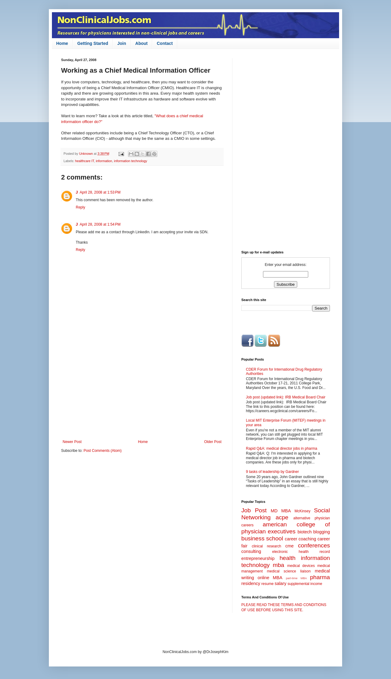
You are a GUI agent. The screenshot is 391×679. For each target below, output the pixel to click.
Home (62, 43)
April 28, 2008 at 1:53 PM (100, 192)
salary (280, 583)
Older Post (212, 442)
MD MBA (281, 510)
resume (267, 584)
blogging (321, 531)
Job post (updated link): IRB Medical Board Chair (285, 397)
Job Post (254, 510)
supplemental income (304, 584)
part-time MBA (296, 578)
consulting (251, 551)
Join (121, 43)
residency (250, 583)
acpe (282, 517)
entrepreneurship (258, 558)
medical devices (301, 566)
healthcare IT (84, 161)
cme (289, 545)
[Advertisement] (142, 389)
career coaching (300, 538)
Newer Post (72, 442)
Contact (165, 43)
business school (262, 538)
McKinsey (302, 511)
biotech (305, 531)
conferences (314, 545)
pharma (320, 577)
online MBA (270, 577)
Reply (80, 207)
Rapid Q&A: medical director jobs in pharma (281, 448)
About (141, 43)
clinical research (266, 546)
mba (278, 565)
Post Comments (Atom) (102, 450)
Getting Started (92, 43)
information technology (130, 161)
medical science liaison (289, 571)
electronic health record (301, 552)
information (104, 161)
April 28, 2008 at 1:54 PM (100, 224)
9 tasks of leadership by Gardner (272, 472)
